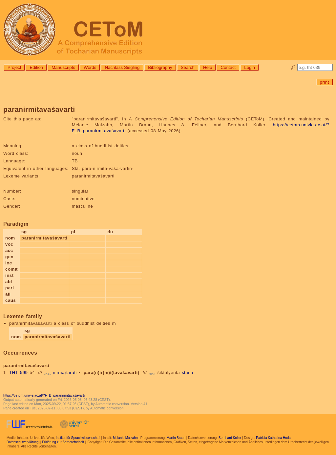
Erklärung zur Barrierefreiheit (63, 442)
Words (90, 67)
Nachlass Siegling (122, 67)
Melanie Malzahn (125, 438)
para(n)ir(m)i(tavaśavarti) (111, 372)
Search (188, 67)
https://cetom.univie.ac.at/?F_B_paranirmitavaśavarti (44, 395)
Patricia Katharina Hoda (273, 438)
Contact (228, 67)
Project (14, 67)
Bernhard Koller (230, 438)
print (324, 82)
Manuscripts (63, 67)
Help (207, 67)
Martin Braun (176, 438)
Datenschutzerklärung (22, 442)
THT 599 (18, 372)
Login (249, 67)
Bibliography (160, 67)
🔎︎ (293, 67)
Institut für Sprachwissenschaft (78, 438)
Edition (36, 67)
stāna (187, 372)
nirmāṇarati (65, 372)
